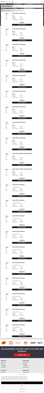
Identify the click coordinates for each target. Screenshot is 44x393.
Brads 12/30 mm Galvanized (19, 60)
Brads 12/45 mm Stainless (18, 309)
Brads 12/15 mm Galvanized (18, 13)
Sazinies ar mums (22, 355)
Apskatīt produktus (22, 24)
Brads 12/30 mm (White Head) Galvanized (22, 153)
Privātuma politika (26, 372)
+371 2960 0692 (3, 365)
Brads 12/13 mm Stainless (18, 184)
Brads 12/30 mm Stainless (18, 247)
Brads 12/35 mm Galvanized (18, 75)
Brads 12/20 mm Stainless (18, 216)
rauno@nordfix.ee (26, 367)
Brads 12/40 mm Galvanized (19, 107)
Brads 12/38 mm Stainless (18, 278)
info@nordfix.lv (3, 367)
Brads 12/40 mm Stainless (18, 293)
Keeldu (22, 385)
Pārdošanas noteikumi (22, 391)
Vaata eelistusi (22, 389)
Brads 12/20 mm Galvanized (19, 29)
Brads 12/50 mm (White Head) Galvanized (22, 169)
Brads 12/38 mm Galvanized (19, 91)
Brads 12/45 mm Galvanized (18, 122)
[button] (42, 374)
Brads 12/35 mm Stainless (18, 262)
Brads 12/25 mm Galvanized (18, 44)
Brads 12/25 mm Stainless (18, 231)
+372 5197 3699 (25, 365)
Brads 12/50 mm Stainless (18, 325)
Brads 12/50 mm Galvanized (19, 138)
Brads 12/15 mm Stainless (18, 200)
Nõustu (22, 382)
